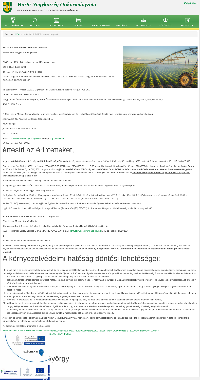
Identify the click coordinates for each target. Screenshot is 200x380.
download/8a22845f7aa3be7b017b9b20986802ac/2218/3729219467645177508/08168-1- (86, 330)
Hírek (17, 34)
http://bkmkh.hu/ (57, 138)
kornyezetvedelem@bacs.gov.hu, (26, 138)
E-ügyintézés (190, 3)
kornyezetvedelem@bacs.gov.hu (85, 231)
